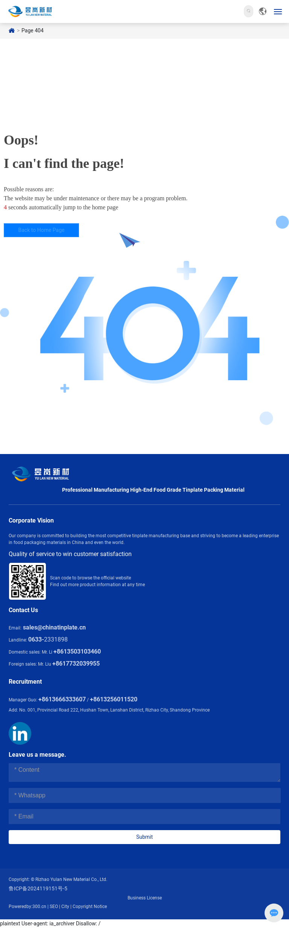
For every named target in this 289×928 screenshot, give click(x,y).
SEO (54, 906)
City (65, 906)
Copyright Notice (90, 906)
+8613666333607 (62, 699)
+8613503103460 (77, 651)
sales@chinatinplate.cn (54, 627)
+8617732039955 (76, 663)
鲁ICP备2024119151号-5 (38, 888)
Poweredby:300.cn (27, 906)
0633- (36, 639)
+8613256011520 (113, 699)
